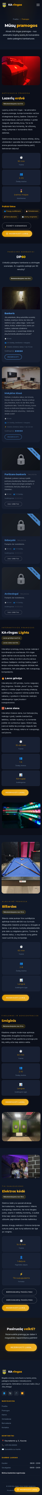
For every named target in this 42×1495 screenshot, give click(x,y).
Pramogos (6, 1410)
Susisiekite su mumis (12, 1449)
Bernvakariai (6, 1423)
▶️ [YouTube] (22, 1393)
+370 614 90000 (11, 1445)
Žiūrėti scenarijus (18, 226)
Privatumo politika (13, 1490)
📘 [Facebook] (4, 1393)
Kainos (4, 1415)
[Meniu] (38, 4)
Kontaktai (5, 1427)
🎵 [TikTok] (16, 1393)
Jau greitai (13, 505)
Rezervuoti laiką (19, 234)
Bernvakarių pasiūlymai (21, 1292)
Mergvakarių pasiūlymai (21, 1300)
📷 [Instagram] (10, 1393)
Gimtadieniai (6, 1419)
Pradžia (15, 19)
